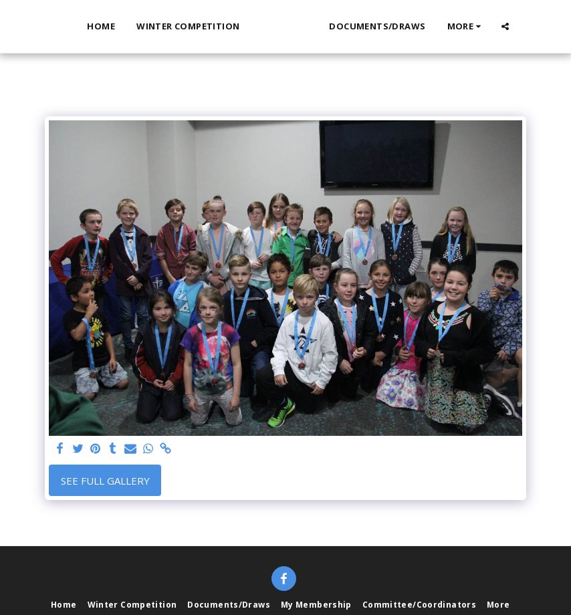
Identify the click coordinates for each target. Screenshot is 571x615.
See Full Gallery (105, 480)
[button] (529, 26)
